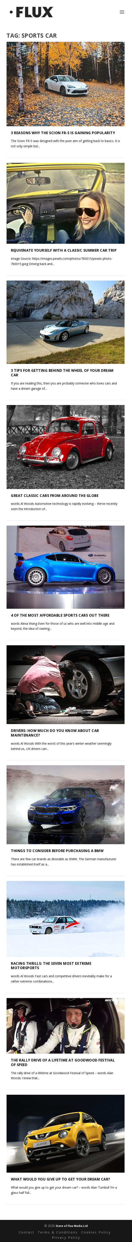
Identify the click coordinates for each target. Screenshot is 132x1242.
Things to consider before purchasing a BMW (57, 850)
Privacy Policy (66, 1237)
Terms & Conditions (58, 1232)
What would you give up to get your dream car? (60, 1179)
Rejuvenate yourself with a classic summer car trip (64, 250)
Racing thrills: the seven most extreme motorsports (51, 965)
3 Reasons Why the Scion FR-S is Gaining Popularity (63, 132)
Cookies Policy (96, 1232)
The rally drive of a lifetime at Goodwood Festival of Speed (63, 1062)
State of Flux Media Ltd (72, 1226)
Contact (26, 1232)
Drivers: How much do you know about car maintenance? (55, 733)
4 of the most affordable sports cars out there (60, 615)
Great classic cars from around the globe (54, 495)
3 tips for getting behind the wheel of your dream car (62, 372)
